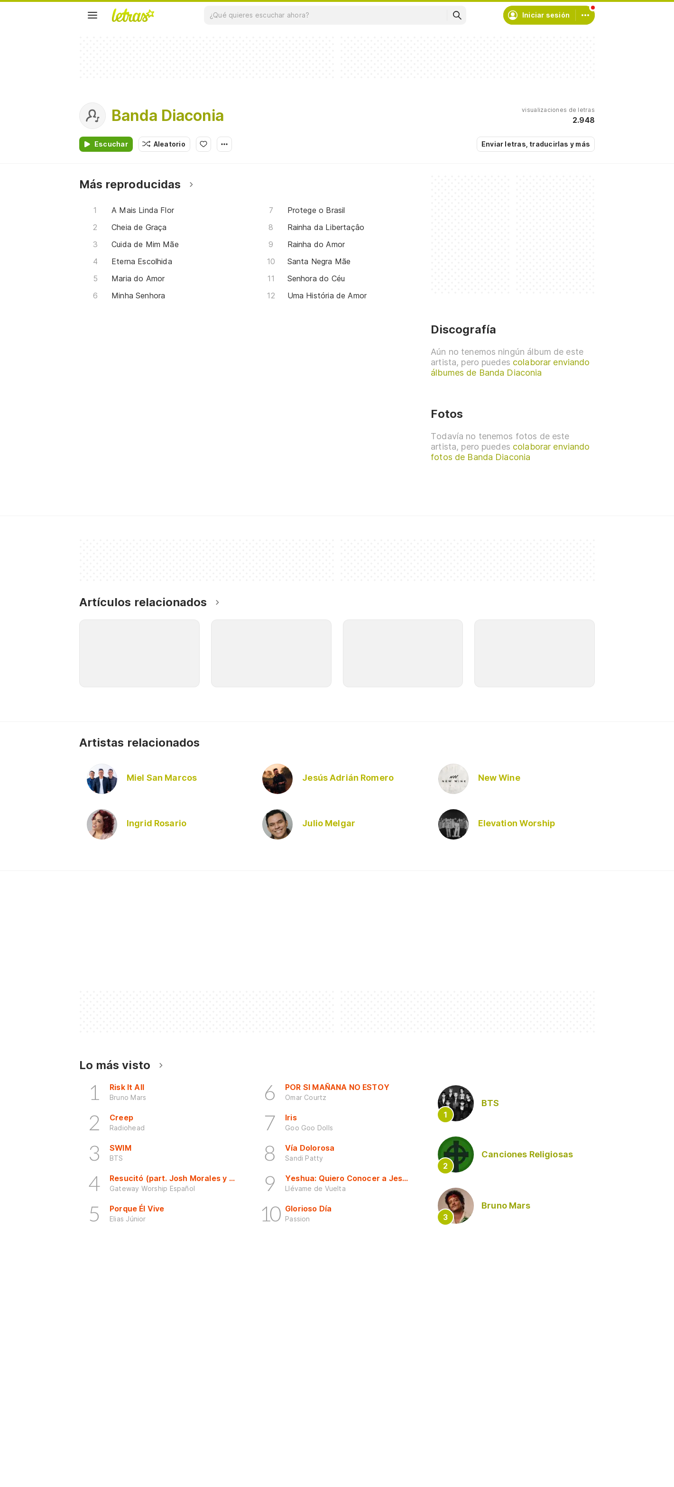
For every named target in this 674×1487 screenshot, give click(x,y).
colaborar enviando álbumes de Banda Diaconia (510, 367)
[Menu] (92, 15)
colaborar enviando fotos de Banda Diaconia (510, 452)
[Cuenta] (585, 15)
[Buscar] (456, 15)
